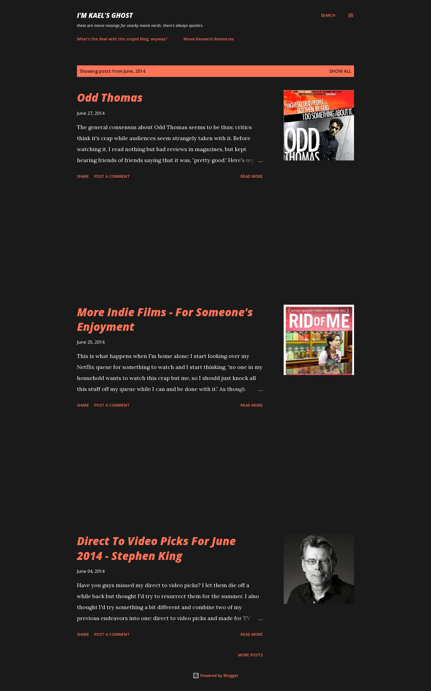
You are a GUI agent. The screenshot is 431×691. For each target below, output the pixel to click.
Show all (340, 71)
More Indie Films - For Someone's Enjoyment (165, 319)
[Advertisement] (170, 242)
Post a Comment (112, 176)
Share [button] (83, 176)
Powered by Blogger (215, 675)
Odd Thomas (110, 97)
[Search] (328, 15)
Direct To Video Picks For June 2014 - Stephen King (156, 548)
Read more (252, 176)
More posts (250, 654)
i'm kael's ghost (105, 15)
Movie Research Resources (209, 38)
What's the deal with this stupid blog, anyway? (122, 38)
